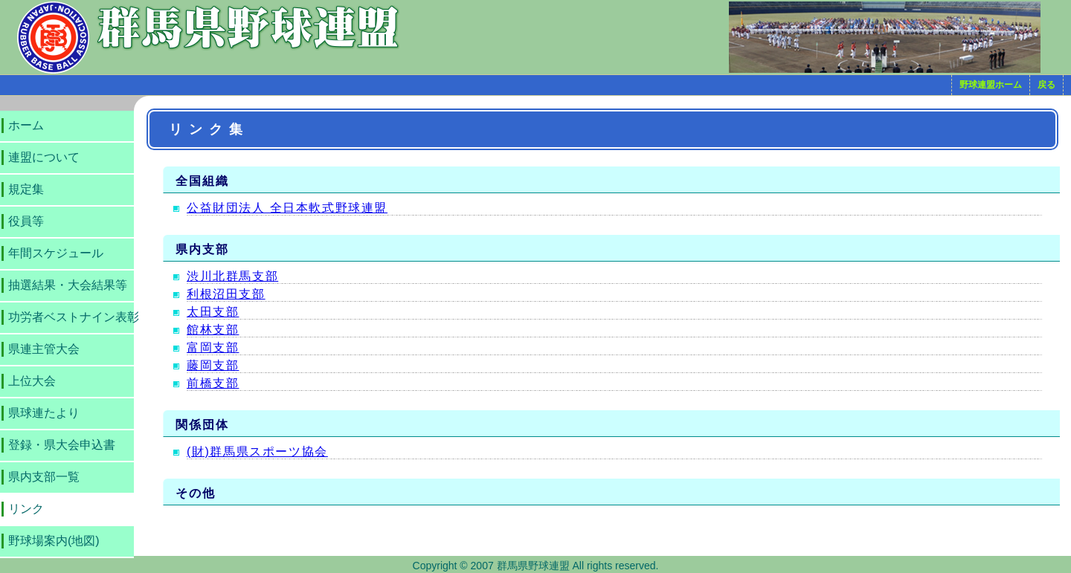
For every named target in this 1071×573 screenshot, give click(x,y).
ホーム (26, 125)
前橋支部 (213, 383)
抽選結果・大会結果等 (67, 285)
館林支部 (213, 329)
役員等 (26, 221)
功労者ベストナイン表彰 (73, 317)
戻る (1046, 85)
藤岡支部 (213, 365)
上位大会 (32, 381)
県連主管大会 (44, 349)
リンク (26, 508)
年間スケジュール (55, 253)
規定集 (26, 189)
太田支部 (213, 311)
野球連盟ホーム (990, 85)
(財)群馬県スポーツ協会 (257, 451)
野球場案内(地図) (54, 540)
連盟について (44, 157)
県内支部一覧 (44, 476)
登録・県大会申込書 (61, 444)
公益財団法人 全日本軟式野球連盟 (287, 207)
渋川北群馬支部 (232, 276)
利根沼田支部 (226, 294)
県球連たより (44, 413)
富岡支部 (213, 347)
